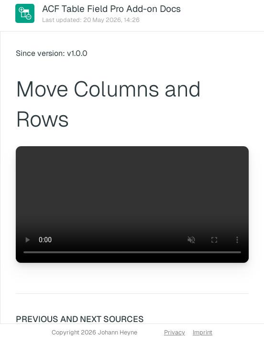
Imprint (202, 332)
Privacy (174, 332)
